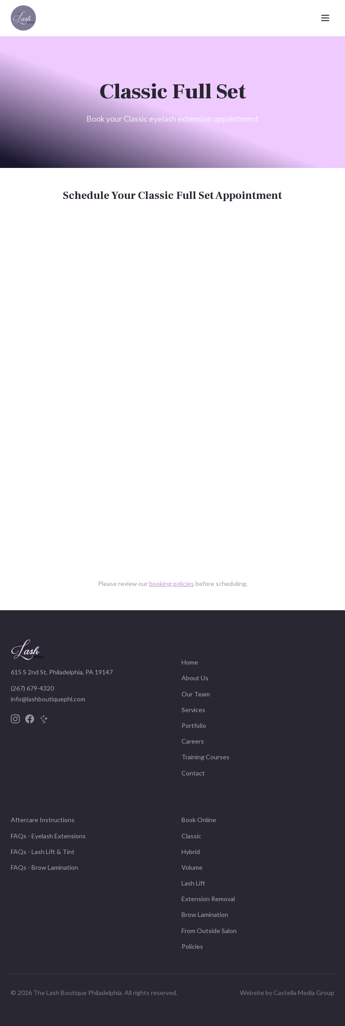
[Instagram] (15, 718)
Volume (192, 867)
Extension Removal (208, 899)
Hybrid (190, 851)
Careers (192, 741)
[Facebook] (29, 718)
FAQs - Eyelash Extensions (48, 836)
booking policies (171, 583)
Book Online (198, 819)
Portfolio (193, 725)
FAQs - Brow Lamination (44, 867)
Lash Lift (193, 883)
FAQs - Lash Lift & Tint (43, 851)
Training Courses (205, 757)
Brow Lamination (204, 914)
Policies (192, 946)
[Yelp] (44, 718)
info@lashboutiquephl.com (48, 699)
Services (193, 709)
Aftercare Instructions (43, 819)
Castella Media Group (304, 992)
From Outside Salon (209, 930)
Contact (193, 773)
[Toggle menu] (325, 18)
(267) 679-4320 (32, 688)
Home (189, 662)
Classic (191, 836)
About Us (194, 678)
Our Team (195, 694)
